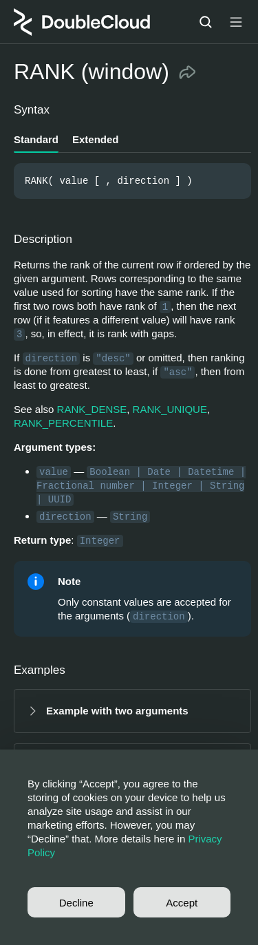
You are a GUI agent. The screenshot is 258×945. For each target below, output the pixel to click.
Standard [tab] (36, 139)
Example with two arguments (117, 710)
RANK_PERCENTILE (63, 423)
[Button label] (236, 22)
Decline (76, 903)
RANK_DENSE (92, 409)
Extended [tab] (95, 139)
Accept (181, 903)
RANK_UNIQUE (170, 409)
